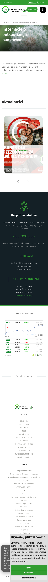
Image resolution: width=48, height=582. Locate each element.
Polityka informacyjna (24, 471)
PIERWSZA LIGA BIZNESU (24, 444)
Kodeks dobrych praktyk (24, 510)
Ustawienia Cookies (24, 457)
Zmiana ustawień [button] (29, 578)
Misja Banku (24, 507)
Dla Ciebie (24, 421)
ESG (24, 490)
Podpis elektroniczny (24, 437)
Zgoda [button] (28, 567)
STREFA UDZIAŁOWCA (24, 487)
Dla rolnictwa (24, 424)
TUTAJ (4, 73)
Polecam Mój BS (24, 447)
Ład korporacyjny (24, 530)
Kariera (24, 500)
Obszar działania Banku (24, 526)
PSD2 (24, 431)
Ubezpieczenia (24, 434)
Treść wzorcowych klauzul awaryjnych (24, 474)
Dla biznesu (24, 428)
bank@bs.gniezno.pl (24, 296)
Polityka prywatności (24, 503)
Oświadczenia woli (24, 520)
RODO (24, 494)
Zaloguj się (32, 9)
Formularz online (7, 2)
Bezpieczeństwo (24, 513)
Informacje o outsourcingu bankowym (25, 22)
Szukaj (41, 2)
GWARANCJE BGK (24, 451)
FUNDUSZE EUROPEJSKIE (24, 454)
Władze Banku (24, 523)
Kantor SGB (24, 441)
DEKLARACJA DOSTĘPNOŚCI (24, 484)
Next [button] (28, 181)
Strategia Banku (24, 533)
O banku (6, 22)
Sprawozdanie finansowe (24, 517)
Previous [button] (19, 181)
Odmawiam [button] (28, 573)
